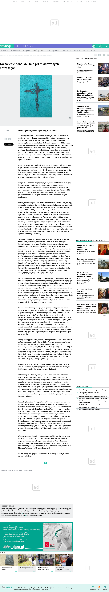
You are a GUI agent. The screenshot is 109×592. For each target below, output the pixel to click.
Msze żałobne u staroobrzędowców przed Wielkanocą (85, 274)
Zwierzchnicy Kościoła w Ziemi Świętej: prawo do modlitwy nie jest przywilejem (86, 125)
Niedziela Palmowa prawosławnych (89, 405)
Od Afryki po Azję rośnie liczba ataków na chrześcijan (55, 510)
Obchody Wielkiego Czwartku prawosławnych (84, 291)
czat (29, 2)
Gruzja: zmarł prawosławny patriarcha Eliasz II (93, 396)
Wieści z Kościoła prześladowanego (86, 58)
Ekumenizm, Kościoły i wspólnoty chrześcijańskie (90, 240)
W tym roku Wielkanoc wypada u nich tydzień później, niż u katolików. (85, 297)
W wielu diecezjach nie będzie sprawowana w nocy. (85, 115)
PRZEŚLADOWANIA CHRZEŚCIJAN (22, 470)
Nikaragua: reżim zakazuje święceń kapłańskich (93, 398)
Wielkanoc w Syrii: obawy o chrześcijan (85, 79)
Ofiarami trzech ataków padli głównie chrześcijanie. (85, 71)
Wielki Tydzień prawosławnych (88, 407)
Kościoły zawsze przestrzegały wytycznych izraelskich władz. (85, 131)
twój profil (100, 46)
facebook (104, 55)
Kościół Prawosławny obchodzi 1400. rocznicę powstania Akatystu (92, 401)
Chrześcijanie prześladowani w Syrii (15, 515)
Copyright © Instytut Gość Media (22, 589)
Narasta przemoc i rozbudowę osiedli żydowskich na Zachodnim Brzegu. (86, 99)
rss (99, 55)
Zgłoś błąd (105, 586)
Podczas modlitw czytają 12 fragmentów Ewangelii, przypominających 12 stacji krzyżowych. (85, 281)
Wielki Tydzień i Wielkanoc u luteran (89, 409)
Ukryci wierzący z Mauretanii (34, 515)
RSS (99, 586)
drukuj (9, 139)
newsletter (93, 586)
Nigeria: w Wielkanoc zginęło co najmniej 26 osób (86, 66)
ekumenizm (25, 46)
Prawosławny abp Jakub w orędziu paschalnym (86, 260)
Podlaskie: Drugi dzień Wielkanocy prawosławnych (85, 247)
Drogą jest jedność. (82, 82)
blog (22, 2)
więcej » (16, 570)
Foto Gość (41, 588)
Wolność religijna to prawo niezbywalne (32, 512)
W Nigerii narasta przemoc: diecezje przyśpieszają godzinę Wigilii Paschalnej (85, 109)
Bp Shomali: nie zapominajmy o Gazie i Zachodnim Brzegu (85, 93)
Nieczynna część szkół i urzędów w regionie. (86, 252)
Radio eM (56, 2)
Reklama (47, 588)
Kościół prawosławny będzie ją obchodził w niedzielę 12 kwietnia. (86, 311)
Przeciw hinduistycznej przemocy (11, 512)
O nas (15, 588)
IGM (19, 588)
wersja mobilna (91, 2)
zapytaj (37, 2)
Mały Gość (79, 2)
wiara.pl (7, 46)
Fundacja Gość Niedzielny (58, 588)
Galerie (2, 553)
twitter (108, 55)
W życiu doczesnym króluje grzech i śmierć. (86, 264)
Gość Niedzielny (67, 2)
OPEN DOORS (7, 470)
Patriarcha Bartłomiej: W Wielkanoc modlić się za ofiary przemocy (86, 306)
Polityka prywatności (72, 588)
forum (15, 2)
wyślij (6, 139)
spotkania (46, 2)
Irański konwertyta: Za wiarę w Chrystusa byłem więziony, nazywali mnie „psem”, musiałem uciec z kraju (30, 508)
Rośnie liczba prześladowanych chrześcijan (34, 514)
